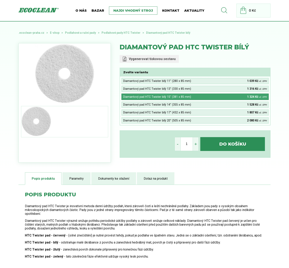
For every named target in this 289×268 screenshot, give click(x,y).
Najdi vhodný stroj (133, 10)
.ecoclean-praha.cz (31, 32)
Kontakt (170, 10)
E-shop (54, 32)
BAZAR (98, 10)
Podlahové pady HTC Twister (121, 32)
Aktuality (194, 10)
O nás (81, 10)
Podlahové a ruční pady (80, 32)
